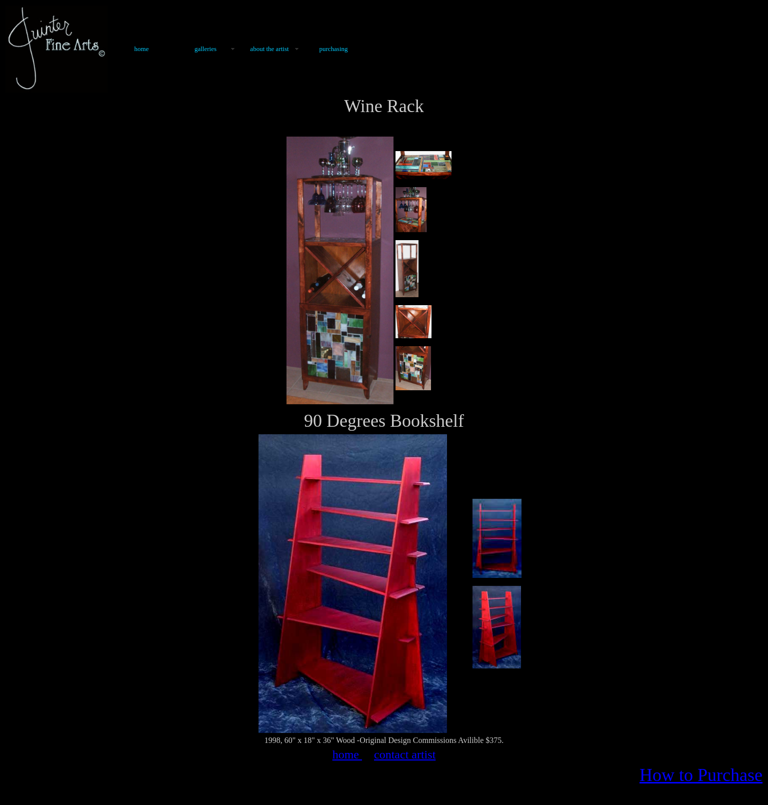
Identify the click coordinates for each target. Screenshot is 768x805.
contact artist (405, 754)
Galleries (205, 49)
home (347, 754)
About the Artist (269, 49)
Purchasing (333, 49)
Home (141, 49)
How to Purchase (701, 775)
